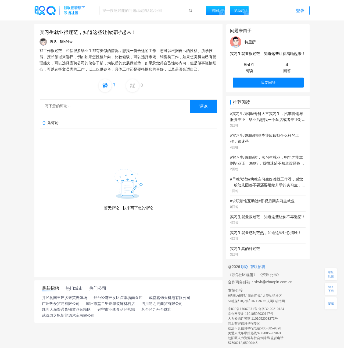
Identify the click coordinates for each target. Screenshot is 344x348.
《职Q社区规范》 (242, 275)
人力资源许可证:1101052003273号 (253, 319)
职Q (245, 267)
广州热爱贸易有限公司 (61, 303)
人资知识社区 (272, 296)
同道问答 (254, 296)
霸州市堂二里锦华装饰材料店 (110, 303)
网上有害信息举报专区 (244, 323)
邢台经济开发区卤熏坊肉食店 (118, 298)
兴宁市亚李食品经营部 (116, 309)
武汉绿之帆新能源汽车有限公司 (68, 315)
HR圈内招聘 (236, 296)
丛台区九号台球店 (156, 309)
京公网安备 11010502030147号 (250, 314)
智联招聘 (257, 267)
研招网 (280, 301)
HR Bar (256, 301)
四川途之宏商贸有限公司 (162, 303)
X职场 (244, 301)
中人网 (268, 301)
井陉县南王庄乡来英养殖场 (64, 298)
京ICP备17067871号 (242, 309)
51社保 (233, 301)
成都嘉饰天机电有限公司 (169, 298)
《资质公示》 (269, 275)
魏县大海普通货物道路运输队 (66, 309)
